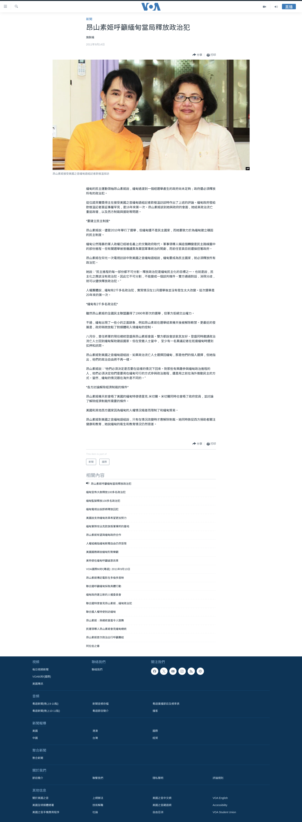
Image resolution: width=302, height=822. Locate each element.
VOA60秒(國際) (41, 676)
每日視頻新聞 (40, 669)
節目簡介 (37, 777)
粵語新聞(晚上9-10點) (45, 703)
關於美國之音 (40, 797)
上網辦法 (97, 797)
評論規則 (218, 777)
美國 (35, 730)
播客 (155, 710)
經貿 (155, 737)
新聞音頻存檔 (100, 703)
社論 (95, 812)
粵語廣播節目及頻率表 (166, 703)
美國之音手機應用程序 (45, 812)
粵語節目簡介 (100, 710)
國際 (155, 730)
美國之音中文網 (162, 797)
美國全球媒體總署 (43, 805)
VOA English (220, 797)
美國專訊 (37, 683)
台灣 (95, 737)
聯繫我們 (97, 777)
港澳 (95, 730)
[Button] (197, 55)
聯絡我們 (97, 669)
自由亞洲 (158, 812)
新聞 (89, 19)
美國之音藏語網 (162, 805)
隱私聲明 (158, 777)
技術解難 (97, 805)
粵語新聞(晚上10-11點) (46, 710)
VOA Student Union (224, 812)
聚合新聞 (37, 757)
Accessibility (220, 805)
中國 (35, 737)
